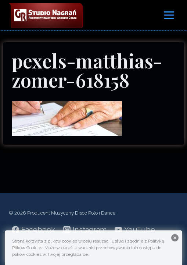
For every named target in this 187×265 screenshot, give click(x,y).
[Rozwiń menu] (168, 15)
